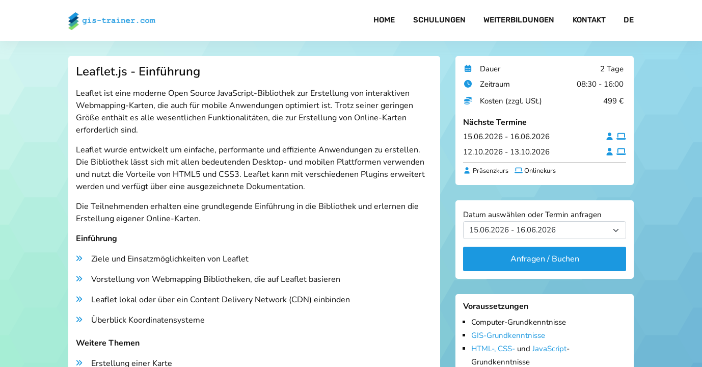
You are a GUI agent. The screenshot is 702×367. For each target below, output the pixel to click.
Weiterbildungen (519, 20)
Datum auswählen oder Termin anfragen (532, 214)
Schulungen (439, 20)
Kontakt (589, 20)
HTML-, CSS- (493, 349)
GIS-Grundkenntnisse (508, 335)
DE (629, 20)
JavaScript (549, 349)
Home (384, 20)
